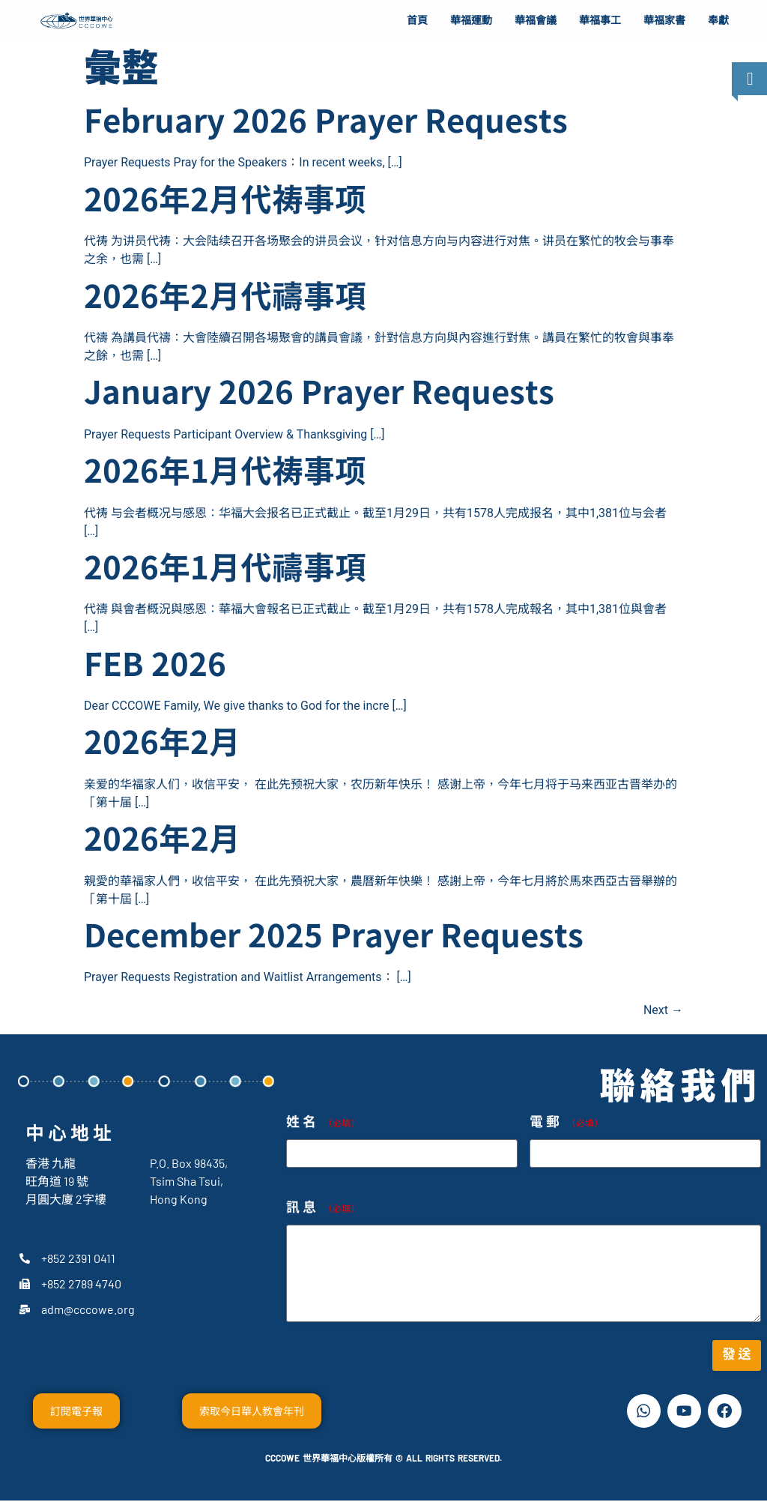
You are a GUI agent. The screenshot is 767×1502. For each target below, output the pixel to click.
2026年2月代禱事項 (225, 298)
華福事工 (600, 20)
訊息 (323, 1208)
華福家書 (664, 20)
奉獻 (718, 20)
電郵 (566, 1122)
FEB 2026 (155, 666)
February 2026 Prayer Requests (326, 123)
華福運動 (471, 20)
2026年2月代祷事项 (225, 202)
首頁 (417, 20)
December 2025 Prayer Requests (333, 938)
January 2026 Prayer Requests (319, 394)
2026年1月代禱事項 (225, 570)
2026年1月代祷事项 (225, 473)
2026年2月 (162, 744)
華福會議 (536, 20)
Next (663, 1010)
